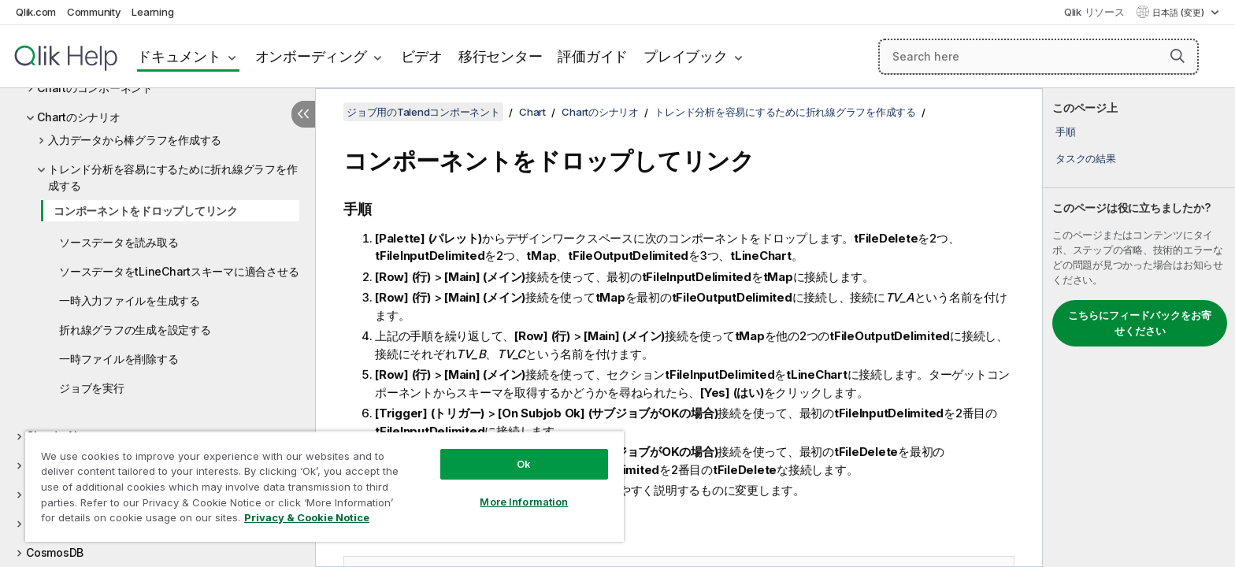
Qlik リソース (1094, 12)
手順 (1065, 131)
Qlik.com (36, 12)
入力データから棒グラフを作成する (134, 139)
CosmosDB (54, 552)
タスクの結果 (1085, 158)
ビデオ (422, 56)
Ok (524, 464)
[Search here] (1038, 56)
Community (94, 12)
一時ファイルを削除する (118, 358)
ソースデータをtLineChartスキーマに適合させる (179, 271)
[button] (1177, 56)
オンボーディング (311, 56)
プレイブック (685, 56)
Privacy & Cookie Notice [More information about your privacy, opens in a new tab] (306, 517)
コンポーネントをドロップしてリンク (146, 210)
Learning (152, 12)
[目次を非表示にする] (303, 114)
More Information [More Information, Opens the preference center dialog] (524, 501)
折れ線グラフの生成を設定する (135, 329)
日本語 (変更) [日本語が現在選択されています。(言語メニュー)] (1179, 12)
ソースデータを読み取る (118, 242)
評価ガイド (593, 56)
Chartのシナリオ (79, 117)
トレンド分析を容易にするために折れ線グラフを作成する (172, 177)
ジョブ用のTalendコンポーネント (423, 112)
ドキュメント (179, 56)
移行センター (500, 56)
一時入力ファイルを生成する (129, 300)
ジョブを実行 (91, 388)
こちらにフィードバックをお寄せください (1139, 323)
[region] (324, 486)
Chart (532, 112)
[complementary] (1139, 327)
